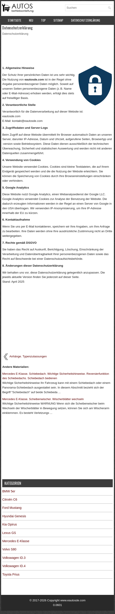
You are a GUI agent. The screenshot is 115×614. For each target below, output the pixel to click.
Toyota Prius (10, 574)
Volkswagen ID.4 (13, 566)
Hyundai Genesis (14, 516)
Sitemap (58, 20)
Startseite (14, 20)
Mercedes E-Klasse (15, 541)
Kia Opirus (9, 524)
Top (43, 20)
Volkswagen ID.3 (13, 558)
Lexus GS (9, 533)
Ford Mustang (11, 507)
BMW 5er (8, 491)
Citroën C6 (9, 499)
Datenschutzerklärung (85, 20)
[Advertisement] (57, 50)
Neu (31, 20)
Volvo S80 (9, 549)
